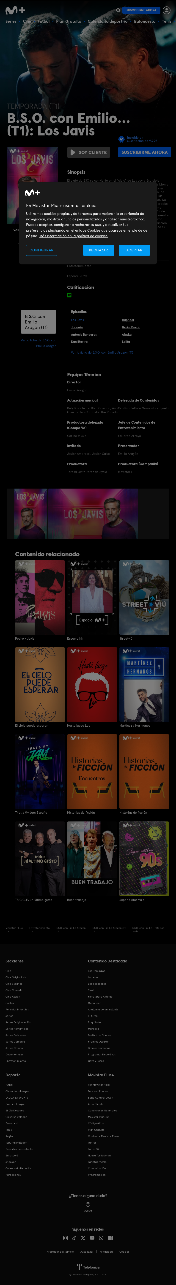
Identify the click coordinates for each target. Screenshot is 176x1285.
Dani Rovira (79, 341)
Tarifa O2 (93, 1148)
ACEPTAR (134, 250)
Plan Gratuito (68, 21)
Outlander (94, 1002)
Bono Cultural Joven (100, 1097)
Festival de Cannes (99, 1035)
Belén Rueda (131, 327)
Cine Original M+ (16, 977)
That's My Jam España (31, 812)
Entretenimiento (16, 1060)
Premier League (15, 1103)
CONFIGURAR (41, 250)
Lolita (126, 341)
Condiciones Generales (102, 1110)
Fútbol (44, 21)
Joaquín (77, 327)
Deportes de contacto (19, 1148)
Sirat (91, 990)
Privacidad (106, 1251)
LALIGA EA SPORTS (17, 1097)
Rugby (9, 1136)
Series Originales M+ (18, 1022)
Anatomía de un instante (103, 1009)
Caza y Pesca (96, 1060)
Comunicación (97, 1168)
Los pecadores (97, 983)
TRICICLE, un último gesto (33, 899)
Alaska (127, 334)
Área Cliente (96, 1103)
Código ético (96, 1123)
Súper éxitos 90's (131, 899)
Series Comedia (15, 1041)
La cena (93, 977)
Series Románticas (17, 1028)
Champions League (17, 1091)
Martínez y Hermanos (134, 725)
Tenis (166, 21)
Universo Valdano (16, 1116)
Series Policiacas (16, 1035)
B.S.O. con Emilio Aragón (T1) (36, 322)
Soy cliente (89, 152)
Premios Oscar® (98, 1041)
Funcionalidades (98, 1091)
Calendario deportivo (108, 21)
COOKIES (124, 1251)
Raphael (128, 320)
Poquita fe (94, 1022)
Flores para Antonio (100, 996)
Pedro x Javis (24, 638)
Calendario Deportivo (19, 1168)
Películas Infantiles (17, 1009)
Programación (97, 1174)
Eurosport (12, 1155)
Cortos (10, 1002)
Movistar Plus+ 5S (98, 1116)
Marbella (93, 1028)
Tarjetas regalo (97, 1161)
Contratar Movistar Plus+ (103, 1136)
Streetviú (125, 638)
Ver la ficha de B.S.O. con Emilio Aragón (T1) (102, 352)
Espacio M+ (75, 638)
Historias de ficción (81, 812)
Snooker (11, 1161)
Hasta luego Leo (78, 725)
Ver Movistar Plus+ (99, 1084)
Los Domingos (96, 970)
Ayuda (88, 1207)
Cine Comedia (14, 990)
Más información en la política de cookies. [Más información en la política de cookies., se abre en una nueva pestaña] (73, 236)
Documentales (14, 1054)
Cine (27, 21)
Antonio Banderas (84, 334)
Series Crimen (14, 1047)
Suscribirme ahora (141, 10)
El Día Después (15, 1110)
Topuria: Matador (16, 1142)
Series (11, 21)
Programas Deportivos (102, 1054)
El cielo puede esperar (31, 725)
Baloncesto (145, 21)
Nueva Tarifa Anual (99, 1155)
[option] (31, 514)
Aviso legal (86, 1251)
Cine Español (14, 983)
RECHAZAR (98, 250)
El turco (93, 1015)
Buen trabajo (76, 899)
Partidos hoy (13, 1174)
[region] (88, 223)
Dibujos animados (99, 1047)
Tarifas (92, 1142)
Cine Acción (13, 996)
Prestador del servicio (60, 1251)
